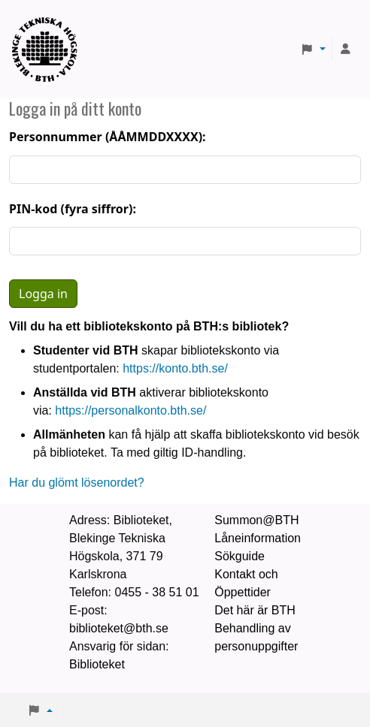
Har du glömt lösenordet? (76, 482)
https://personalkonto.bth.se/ (130, 410)
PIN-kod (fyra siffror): (72, 209)
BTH (49, 30)
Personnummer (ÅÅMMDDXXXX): (107, 136)
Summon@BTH (256, 520)
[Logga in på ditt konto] (346, 49)
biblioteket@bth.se (118, 628)
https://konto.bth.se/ (175, 368)
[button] (313, 50)
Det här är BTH (255, 610)
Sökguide (239, 556)
